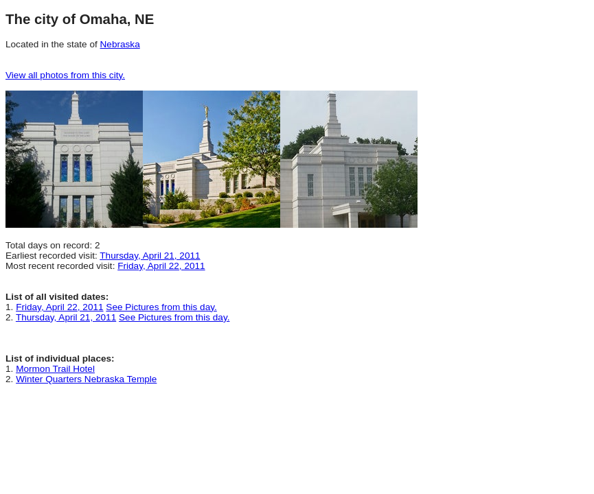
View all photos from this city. (65, 75)
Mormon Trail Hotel (55, 369)
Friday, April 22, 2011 (161, 266)
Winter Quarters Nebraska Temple (86, 379)
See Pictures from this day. (161, 307)
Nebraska (120, 44)
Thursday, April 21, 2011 (150, 255)
